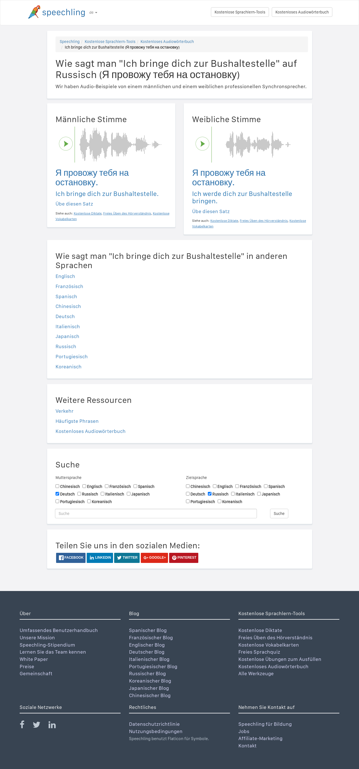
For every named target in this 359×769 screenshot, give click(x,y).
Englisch (65, 276)
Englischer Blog (147, 645)
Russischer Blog (147, 673)
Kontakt (247, 746)
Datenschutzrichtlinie (154, 724)
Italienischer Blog (149, 659)
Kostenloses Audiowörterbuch (302, 12)
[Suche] (156, 513)
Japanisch (67, 336)
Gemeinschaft (36, 673)
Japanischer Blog (149, 688)
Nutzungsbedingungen (156, 731)
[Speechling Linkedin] (56, 726)
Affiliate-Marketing (260, 738)
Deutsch (65, 316)
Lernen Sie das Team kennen (53, 652)
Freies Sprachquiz (259, 652)
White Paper (34, 659)
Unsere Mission (37, 637)
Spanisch (66, 296)
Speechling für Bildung (265, 724)
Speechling (70, 41)
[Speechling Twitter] (40, 726)
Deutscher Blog (146, 652)
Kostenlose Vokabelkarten (268, 645)
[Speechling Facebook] (25, 726)
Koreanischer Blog (150, 681)
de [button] (93, 12)
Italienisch (68, 326)
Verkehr (64, 411)
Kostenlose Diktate (260, 630)
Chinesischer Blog (150, 695)
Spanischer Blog (148, 630)
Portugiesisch (72, 356)
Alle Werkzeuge (256, 673)
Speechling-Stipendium (47, 645)
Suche (279, 513)
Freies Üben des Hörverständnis (275, 637)
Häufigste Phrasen (77, 421)
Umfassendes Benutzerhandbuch (59, 630)
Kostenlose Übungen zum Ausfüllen (279, 659)
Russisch (66, 346)
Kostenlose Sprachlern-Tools (240, 12)
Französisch (69, 286)
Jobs (243, 731)
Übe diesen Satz (74, 204)
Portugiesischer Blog (153, 666)
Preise (27, 666)
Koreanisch (69, 366)
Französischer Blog (151, 637)
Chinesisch (68, 306)
